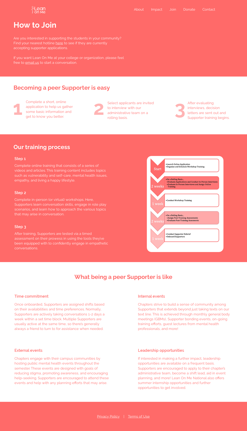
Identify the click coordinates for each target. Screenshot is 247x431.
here (59, 43)
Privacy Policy (108, 416)
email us (32, 62)
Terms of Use (139, 416)
